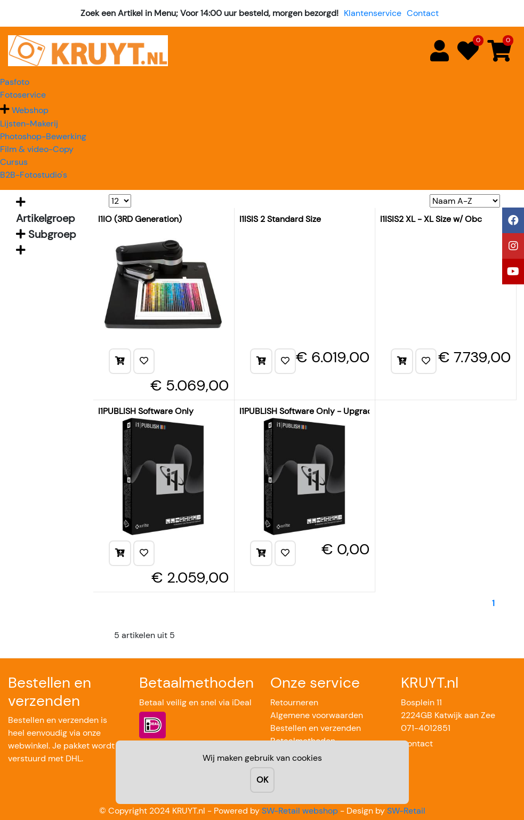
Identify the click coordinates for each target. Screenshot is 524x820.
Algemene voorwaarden (316, 715)
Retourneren (294, 702)
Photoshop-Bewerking (43, 136)
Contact (423, 13)
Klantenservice (372, 13)
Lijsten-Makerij (29, 123)
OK (262, 779)
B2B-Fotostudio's (33, 174)
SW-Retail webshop (300, 810)
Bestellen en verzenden (315, 728)
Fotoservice (23, 94)
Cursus (14, 162)
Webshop (30, 110)
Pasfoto (14, 81)
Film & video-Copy (37, 149)
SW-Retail (406, 810)
